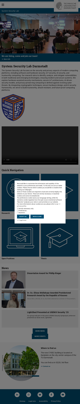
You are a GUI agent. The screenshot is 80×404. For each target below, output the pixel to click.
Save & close (37, 216)
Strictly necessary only (25, 208)
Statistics (21, 212)
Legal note (21, 220)
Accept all (23, 216)
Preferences (22, 210)
